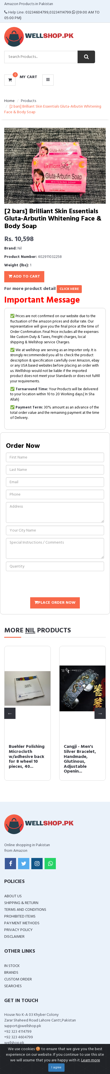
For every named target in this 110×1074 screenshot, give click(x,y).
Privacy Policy (18, 930)
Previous (10, 713)
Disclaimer (14, 937)
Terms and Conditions (25, 910)
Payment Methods (21, 923)
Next (100, 713)
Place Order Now (55, 603)
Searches (13, 986)
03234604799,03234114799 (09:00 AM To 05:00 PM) (52, 15)
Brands (11, 972)
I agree (56, 1067)
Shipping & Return (21, 903)
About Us (13, 896)
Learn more (90, 1060)
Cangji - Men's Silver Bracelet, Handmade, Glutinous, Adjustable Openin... (80, 759)
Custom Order (18, 979)
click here (69, 289)
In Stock (12, 966)
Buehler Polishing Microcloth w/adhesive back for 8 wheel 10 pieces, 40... (27, 756)
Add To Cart (24, 276)
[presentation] (49, 585)
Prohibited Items (20, 916)
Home (9, 101)
